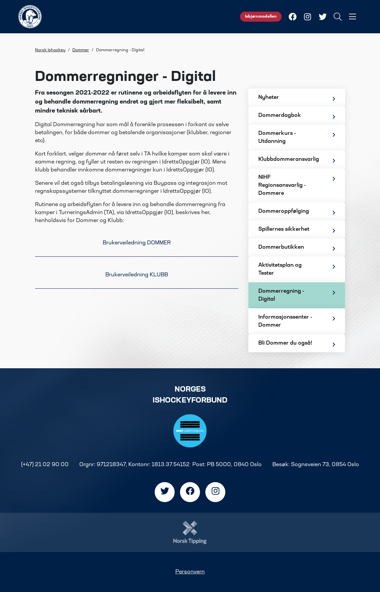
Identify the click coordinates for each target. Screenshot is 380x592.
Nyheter (296, 98)
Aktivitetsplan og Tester (296, 269)
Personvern (190, 572)
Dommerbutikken (296, 248)
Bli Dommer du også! (296, 344)
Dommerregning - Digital (296, 295)
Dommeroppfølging (296, 212)
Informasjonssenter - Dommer (296, 321)
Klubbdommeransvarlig (296, 160)
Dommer (80, 50)
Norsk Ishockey (50, 50)
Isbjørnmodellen (261, 17)
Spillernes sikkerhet (296, 230)
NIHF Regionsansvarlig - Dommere (296, 185)
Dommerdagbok (296, 116)
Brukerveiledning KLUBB (136, 275)
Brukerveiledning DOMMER (137, 243)
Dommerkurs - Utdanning (296, 137)
